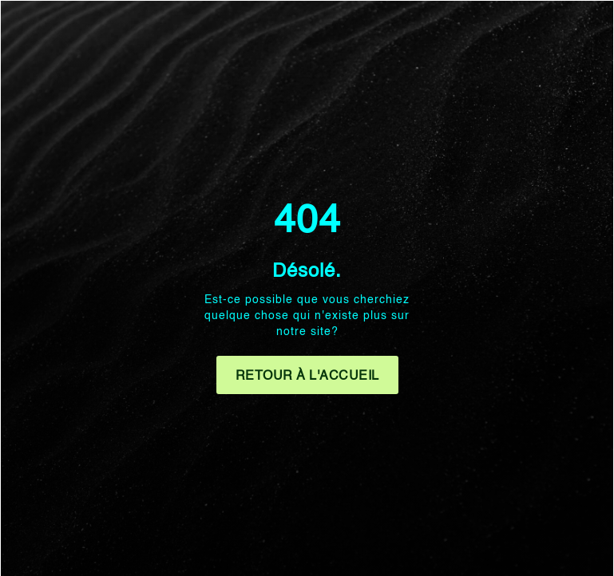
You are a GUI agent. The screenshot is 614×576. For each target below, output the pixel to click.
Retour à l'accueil (307, 376)
